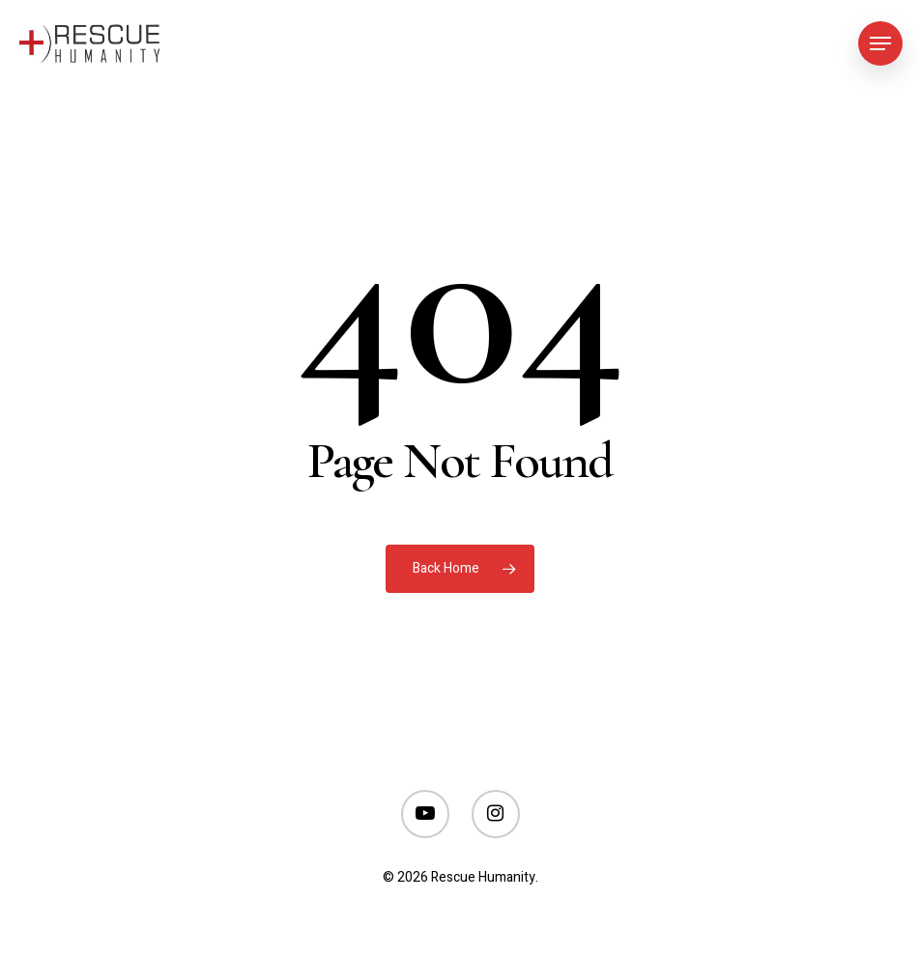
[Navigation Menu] (880, 43)
